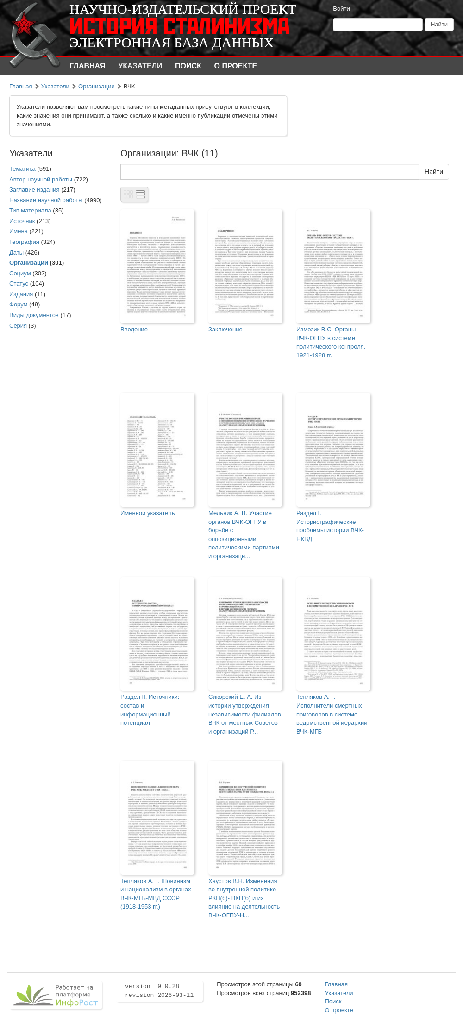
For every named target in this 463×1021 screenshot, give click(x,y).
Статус (18, 283)
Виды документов (34, 314)
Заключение (225, 329)
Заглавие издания (34, 189)
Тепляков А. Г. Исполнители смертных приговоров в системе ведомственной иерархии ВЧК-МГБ (331, 714)
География (24, 241)
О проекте (235, 66)
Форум (18, 304)
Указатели (140, 66)
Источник (22, 221)
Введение (134, 329)
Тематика (22, 168)
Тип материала (30, 210)
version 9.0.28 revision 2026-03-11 (159, 991)
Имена (18, 231)
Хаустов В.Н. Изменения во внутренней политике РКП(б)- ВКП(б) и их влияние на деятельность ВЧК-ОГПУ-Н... (244, 898)
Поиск (188, 66)
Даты (16, 252)
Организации (96, 86)
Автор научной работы (40, 179)
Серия (18, 325)
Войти (341, 8)
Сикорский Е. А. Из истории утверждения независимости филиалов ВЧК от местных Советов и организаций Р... (244, 714)
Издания (21, 294)
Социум (20, 273)
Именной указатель (147, 513)
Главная (87, 66)
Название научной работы (46, 200)
